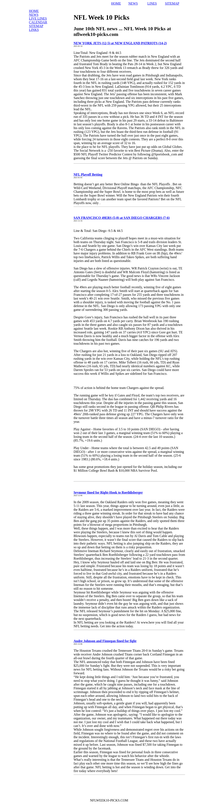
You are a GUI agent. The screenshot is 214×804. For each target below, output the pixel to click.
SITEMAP (172, 3)
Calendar (38, 22)
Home (34, 11)
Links (34, 30)
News (33, 15)
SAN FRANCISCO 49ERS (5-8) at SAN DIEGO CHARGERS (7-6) (122, 218)
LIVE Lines (38, 18)
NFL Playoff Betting (88, 174)
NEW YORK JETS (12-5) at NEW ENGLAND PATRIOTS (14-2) (120, 43)
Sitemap (36, 26)
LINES (152, 3)
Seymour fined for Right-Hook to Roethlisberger (108, 492)
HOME (116, 3)
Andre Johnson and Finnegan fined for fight (105, 641)
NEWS (133, 3)
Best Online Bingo (127, 184)
